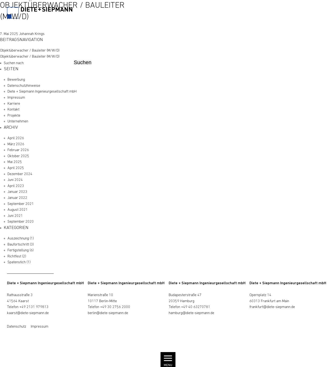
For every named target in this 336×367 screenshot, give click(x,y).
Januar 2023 (17, 192)
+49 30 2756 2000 (115, 307)
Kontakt (13, 109)
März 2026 (15, 144)
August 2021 (17, 210)
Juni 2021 (15, 216)
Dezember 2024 (19, 174)
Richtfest (14, 256)
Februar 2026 (18, 150)
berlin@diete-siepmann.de (108, 313)
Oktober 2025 (18, 156)
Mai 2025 (14, 162)
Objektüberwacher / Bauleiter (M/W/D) (30, 50)
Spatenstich (16, 262)
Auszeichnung (18, 238)
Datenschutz (16, 327)
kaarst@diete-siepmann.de (28, 313)
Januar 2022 (17, 198)
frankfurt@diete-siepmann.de (272, 307)
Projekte (13, 116)
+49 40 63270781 (195, 307)
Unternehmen (17, 121)
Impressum (16, 98)
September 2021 (20, 204)
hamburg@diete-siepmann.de (191, 313)
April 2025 (15, 168)
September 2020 (20, 222)
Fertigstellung (18, 250)
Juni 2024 (15, 180)
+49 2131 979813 (34, 307)
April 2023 (15, 186)
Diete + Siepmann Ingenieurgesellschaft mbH (42, 91)
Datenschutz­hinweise (23, 86)
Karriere (13, 104)
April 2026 (15, 138)
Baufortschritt (18, 244)
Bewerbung (16, 80)
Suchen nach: (14, 63)
